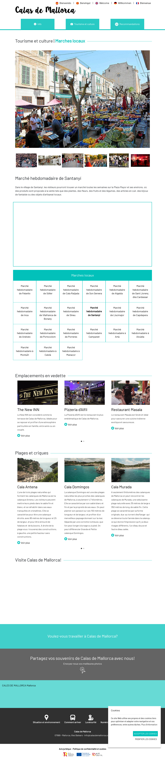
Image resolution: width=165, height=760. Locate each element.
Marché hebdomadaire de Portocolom (48, 333)
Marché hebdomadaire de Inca (24, 311)
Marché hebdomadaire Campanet (94, 333)
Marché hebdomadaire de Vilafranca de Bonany (47, 313)
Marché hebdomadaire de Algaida (117, 289)
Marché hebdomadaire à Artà (117, 333)
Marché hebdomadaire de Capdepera (140, 311)
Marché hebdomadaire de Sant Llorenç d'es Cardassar (140, 291)
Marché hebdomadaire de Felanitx (24, 289)
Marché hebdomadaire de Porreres (71, 333)
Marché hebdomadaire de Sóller (47, 289)
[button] (81, 441)
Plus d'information (149, 724)
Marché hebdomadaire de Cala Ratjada (71, 289)
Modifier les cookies (146, 739)
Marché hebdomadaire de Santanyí (94, 311)
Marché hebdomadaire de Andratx (24, 333)
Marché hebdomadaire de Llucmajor (117, 311)
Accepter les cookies (145, 733)
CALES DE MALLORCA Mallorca (82, 694)
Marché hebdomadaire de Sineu (71, 311)
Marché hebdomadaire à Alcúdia (140, 333)
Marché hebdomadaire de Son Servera (94, 289)
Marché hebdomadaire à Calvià (47, 351)
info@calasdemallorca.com (97, 735)
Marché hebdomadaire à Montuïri (24, 351)
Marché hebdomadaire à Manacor (71, 351)
